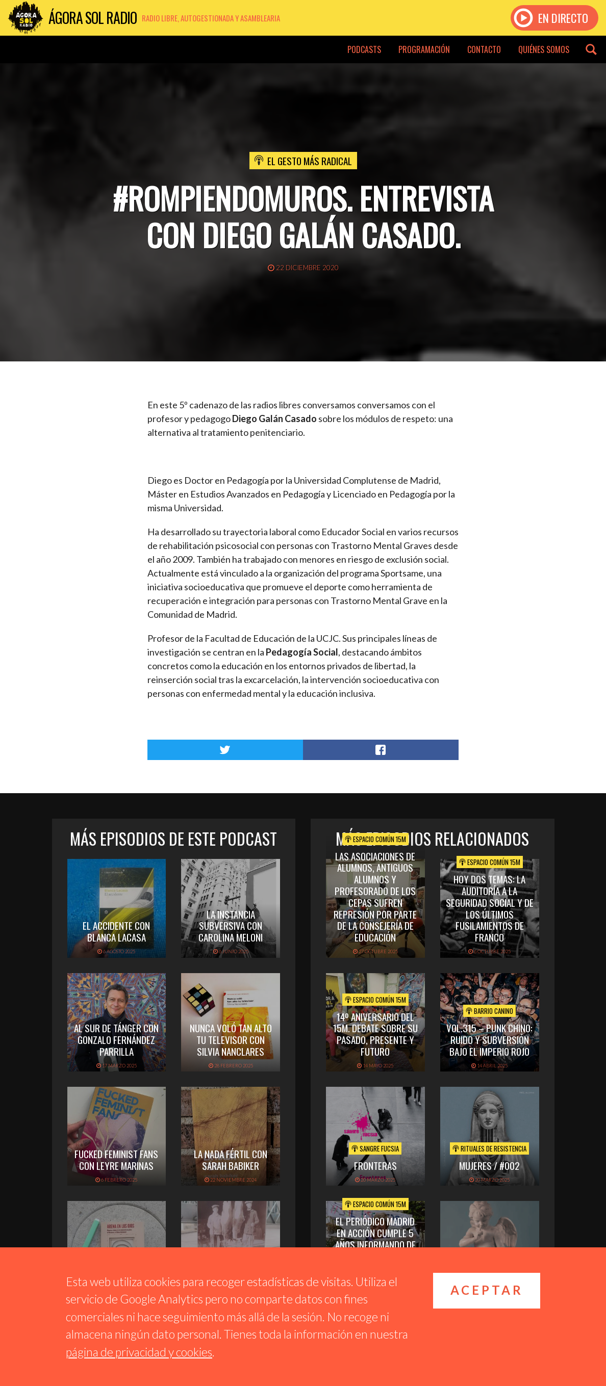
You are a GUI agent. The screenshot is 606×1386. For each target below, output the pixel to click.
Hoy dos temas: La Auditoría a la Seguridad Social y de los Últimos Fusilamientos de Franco (490, 908)
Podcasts (364, 49)
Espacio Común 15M (375, 839)
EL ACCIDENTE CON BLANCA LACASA (116, 931)
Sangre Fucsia (375, 1148)
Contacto (484, 49)
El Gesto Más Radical (309, 160)
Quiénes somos (543, 49)
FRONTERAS (375, 1165)
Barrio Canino (489, 1011)
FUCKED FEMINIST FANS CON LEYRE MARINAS (116, 1159)
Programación (424, 49)
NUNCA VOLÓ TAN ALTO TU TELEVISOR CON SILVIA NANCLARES (231, 1039)
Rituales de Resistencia (489, 1148)
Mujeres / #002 (489, 1165)
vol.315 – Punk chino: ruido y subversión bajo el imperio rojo (489, 1039)
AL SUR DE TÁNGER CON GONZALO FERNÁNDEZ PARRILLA (116, 1039)
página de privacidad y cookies (139, 1352)
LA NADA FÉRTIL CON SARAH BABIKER (230, 1159)
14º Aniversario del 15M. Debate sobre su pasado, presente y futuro (375, 1033)
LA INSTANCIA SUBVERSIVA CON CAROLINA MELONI (230, 926)
